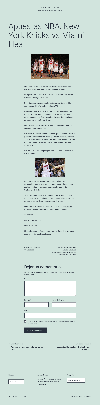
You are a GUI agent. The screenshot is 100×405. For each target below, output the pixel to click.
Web (25, 311)
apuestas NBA (67, 252)
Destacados (72, 250)
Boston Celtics (66, 103)
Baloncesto (72, 247)
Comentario (28, 279)
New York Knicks (71, 254)
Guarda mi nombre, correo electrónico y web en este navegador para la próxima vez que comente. (51, 323)
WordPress (87, 396)
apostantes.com (50, 8)
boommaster (30, 250)
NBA (44, 86)
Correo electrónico (58, 300)
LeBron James (35, 134)
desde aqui (46, 234)
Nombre (27, 300)
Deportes (65, 250)
